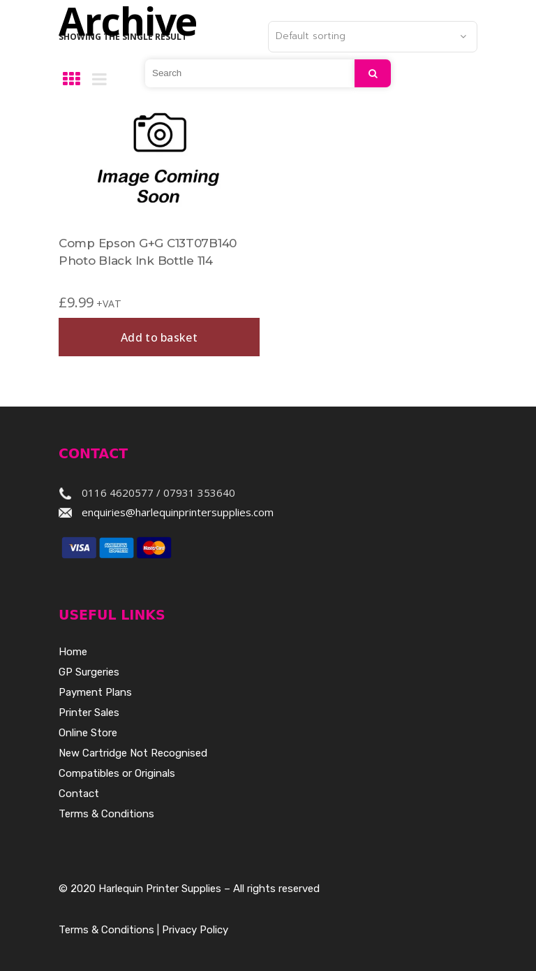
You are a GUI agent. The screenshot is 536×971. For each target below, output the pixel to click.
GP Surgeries (89, 672)
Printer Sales (89, 712)
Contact (79, 793)
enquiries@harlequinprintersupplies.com (178, 512)
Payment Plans (95, 692)
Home (73, 651)
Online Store (88, 733)
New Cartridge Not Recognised (133, 753)
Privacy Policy (195, 929)
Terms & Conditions (106, 814)
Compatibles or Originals (117, 773)
